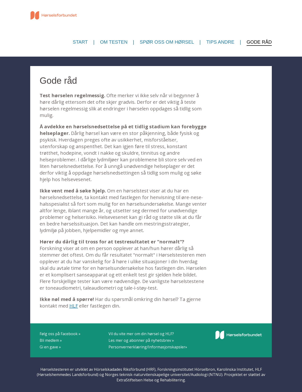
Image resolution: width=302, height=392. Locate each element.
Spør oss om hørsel (167, 42)
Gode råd (259, 42)
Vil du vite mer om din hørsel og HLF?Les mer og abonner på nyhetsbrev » (141, 337)
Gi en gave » (50, 347)
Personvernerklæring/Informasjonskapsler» (148, 347)
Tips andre (220, 42)
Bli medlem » (51, 340)
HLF (73, 306)
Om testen (113, 42)
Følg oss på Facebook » (60, 333)
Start (80, 42)
